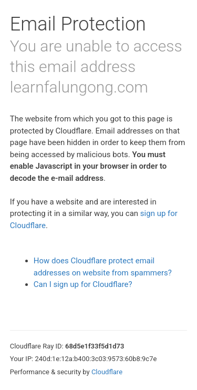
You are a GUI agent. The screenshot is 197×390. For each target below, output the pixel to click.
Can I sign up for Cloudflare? (83, 284)
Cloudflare (106, 372)
